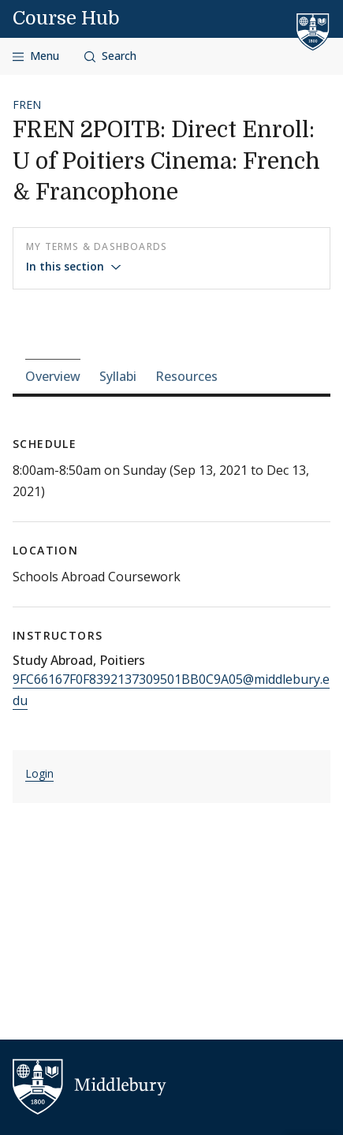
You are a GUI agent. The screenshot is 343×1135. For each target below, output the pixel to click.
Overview (52, 376)
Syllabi (117, 376)
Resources (186, 376)
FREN (27, 104)
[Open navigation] (36, 56)
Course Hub (66, 18)
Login (39, 773)
